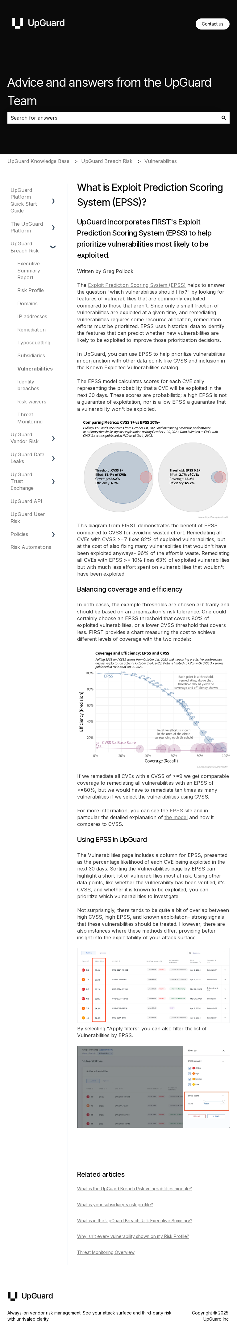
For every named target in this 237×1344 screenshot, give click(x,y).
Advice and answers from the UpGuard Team (109, 91)
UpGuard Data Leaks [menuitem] (27, 457)
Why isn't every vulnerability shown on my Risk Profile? (133, 1236)
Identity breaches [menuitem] (28, 385)
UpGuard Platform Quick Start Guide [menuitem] (23, 200)
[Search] (224, 118)
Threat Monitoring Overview (106, 1252)
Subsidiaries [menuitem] (31, 355)
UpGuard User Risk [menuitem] (27, 517)
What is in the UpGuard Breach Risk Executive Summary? (134, 1220)
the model (176, 817)
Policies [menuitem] (19, 534)
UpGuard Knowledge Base (38, 161)
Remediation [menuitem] (31, 330)
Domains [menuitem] (27, 303)
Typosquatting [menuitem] (33, 342)
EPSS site (181, 810)
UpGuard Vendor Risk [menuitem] (24, 437)
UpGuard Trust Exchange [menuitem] (22, 481)
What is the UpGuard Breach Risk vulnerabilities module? (134, 1188)
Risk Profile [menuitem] (30, 290)
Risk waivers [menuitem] (31, 401)
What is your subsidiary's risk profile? (115, 1204)
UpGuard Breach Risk (106, 161)
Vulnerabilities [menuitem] (35, 369)
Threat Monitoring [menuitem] (30, 417)
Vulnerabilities (160, 161)
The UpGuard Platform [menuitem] (26, 227)
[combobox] (112, 118)
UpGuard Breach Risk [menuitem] (24, 246)
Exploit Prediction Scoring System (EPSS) (137, 285)
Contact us (212, 23)
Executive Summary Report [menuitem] (28, 270)
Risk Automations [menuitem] (30, 547)
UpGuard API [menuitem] (26, 501)
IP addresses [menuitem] (32, 316)
